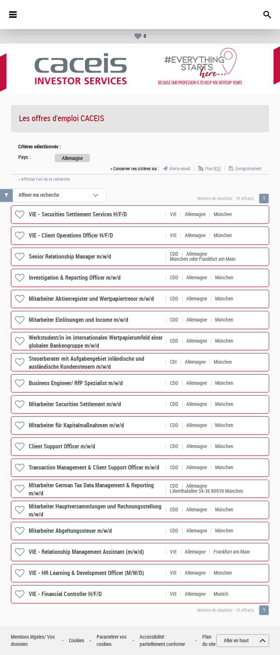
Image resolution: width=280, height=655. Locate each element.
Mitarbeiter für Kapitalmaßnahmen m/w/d (76, 425)
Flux (213, 168)
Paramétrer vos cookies (112, 640)
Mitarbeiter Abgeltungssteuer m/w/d (70, 530)
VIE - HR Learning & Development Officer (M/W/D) (86, 573)
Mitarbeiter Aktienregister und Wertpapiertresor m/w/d (91, 298)
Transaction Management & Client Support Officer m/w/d (94, 467)
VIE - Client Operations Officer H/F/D (71, 235)
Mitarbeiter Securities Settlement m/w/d (75, 404)
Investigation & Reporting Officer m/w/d (75, 277)
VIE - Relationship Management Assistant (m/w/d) (86, 551)
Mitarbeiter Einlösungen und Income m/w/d (78, 319)
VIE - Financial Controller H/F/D (65, 594)
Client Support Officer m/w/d (62, 446)
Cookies (76, 641)
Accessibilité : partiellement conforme (162, 640)
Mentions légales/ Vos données (33, 640)
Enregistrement (249, 168)
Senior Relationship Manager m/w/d (70, 256)
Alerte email (180, 168)
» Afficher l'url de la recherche (44, 179)
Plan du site (208, 640)
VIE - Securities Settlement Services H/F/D (78, 214)
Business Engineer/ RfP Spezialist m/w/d (76, 383)
